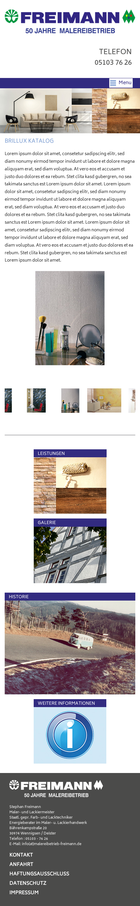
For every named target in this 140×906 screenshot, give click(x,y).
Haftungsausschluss (39, 874)
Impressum (24, 893)
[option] (70, 318)
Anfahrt (21, 864)
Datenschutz (27, 883)
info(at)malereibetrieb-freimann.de (51, 844)
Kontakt (21, 855)
